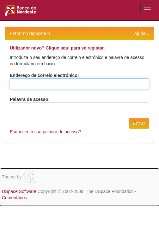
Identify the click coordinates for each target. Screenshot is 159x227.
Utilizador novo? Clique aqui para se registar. (57, 47)
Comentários (14, 197)
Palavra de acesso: (30, 99)
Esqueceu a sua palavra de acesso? (45, 131)
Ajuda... (141, 33)
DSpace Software (19, 191)
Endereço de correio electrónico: (44, 75)
